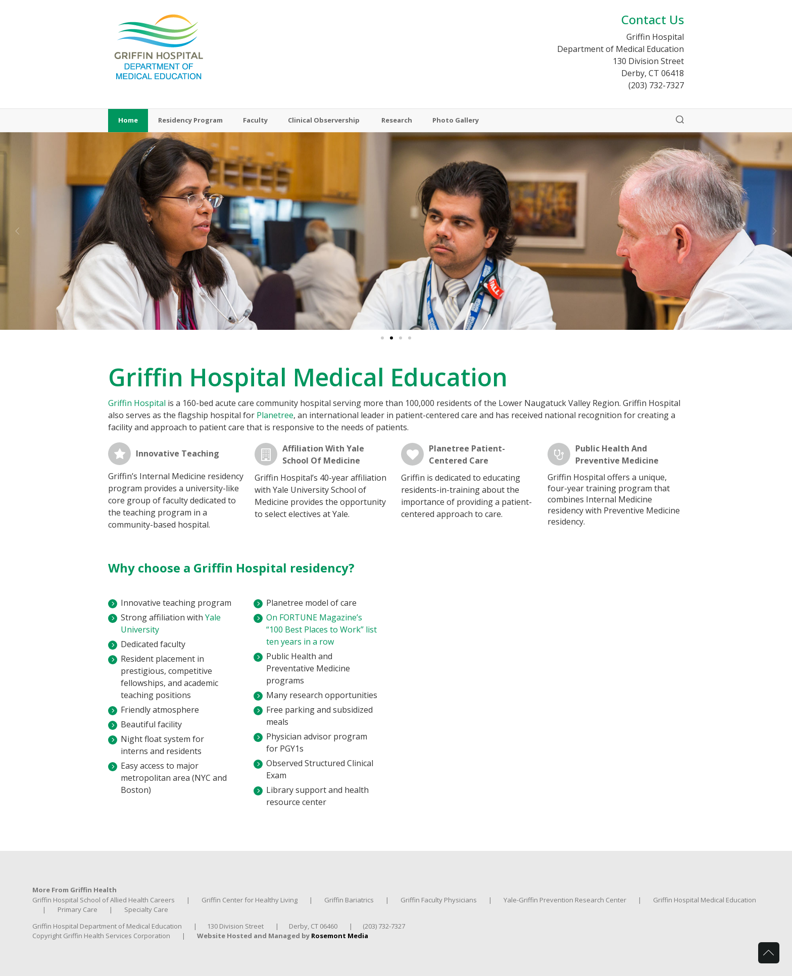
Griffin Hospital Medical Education (704, 899)
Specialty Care (146, 909)
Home (128, 121)
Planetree (275, 415)
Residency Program (190, 121)
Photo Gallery (455, 121)
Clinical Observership (324, 121)
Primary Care (77, 909)
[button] (17, 230)
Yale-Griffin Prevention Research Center (565, 899)
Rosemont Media (339, 935)
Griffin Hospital (137, 403)
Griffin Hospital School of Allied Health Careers (103, 899)
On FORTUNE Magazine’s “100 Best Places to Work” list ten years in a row (321, 629)
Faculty (255, 121)
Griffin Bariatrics (349, 899)
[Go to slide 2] (391, 337)
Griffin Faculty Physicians (439, 899)
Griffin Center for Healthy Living (250, 899)
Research (396, 121)
